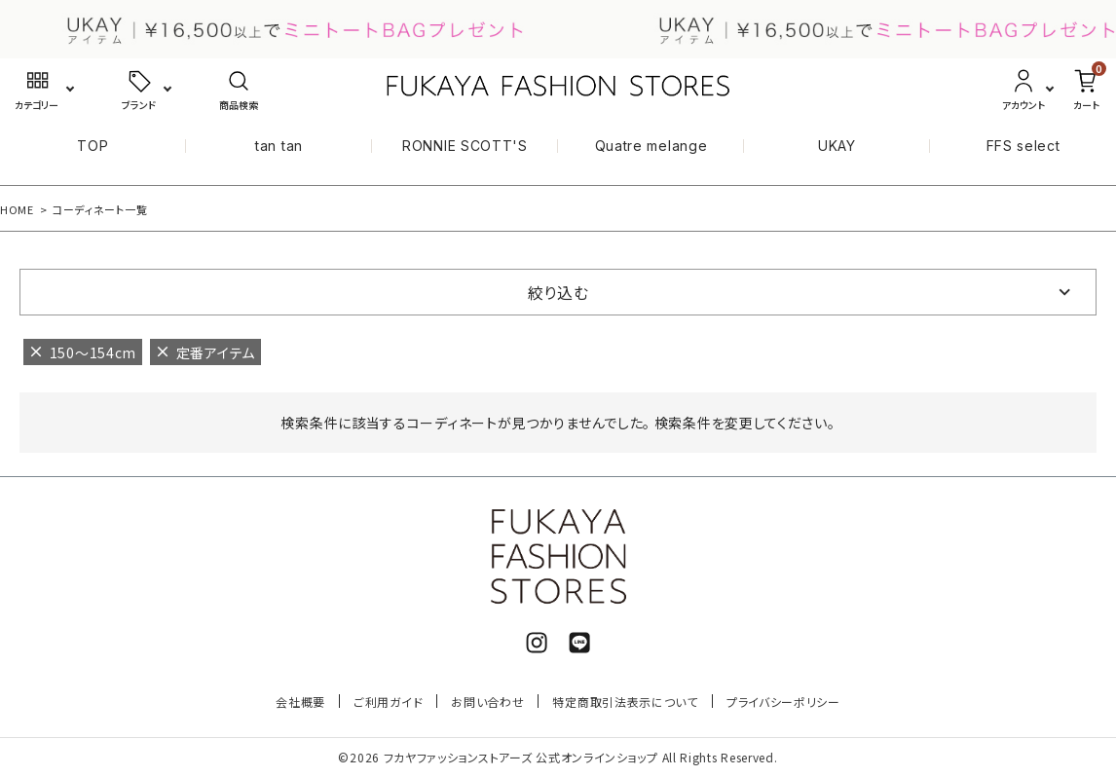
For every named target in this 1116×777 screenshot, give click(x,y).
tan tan (279, 145)
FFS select (1023, 145)
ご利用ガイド (388, 701)
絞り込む (558, 292)
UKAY (837, 145)
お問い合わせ (487, 701)
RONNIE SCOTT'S (465, 145)
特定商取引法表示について (624, 701)
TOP (92, 145)
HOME (17, 209)
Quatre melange (651, 145)
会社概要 (300, 701)
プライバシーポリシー (783, 701)
